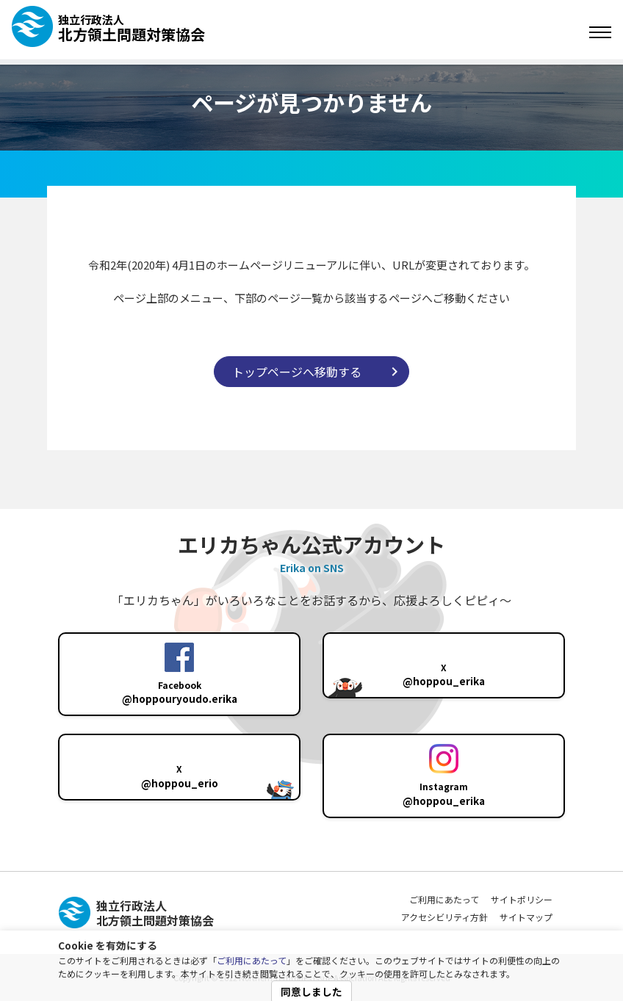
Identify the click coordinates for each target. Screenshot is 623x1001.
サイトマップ (526, 917)
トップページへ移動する (296, 371)
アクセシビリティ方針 (444, 917)
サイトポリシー (521, 899)
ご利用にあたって (252, 960)
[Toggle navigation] (600, 32)
